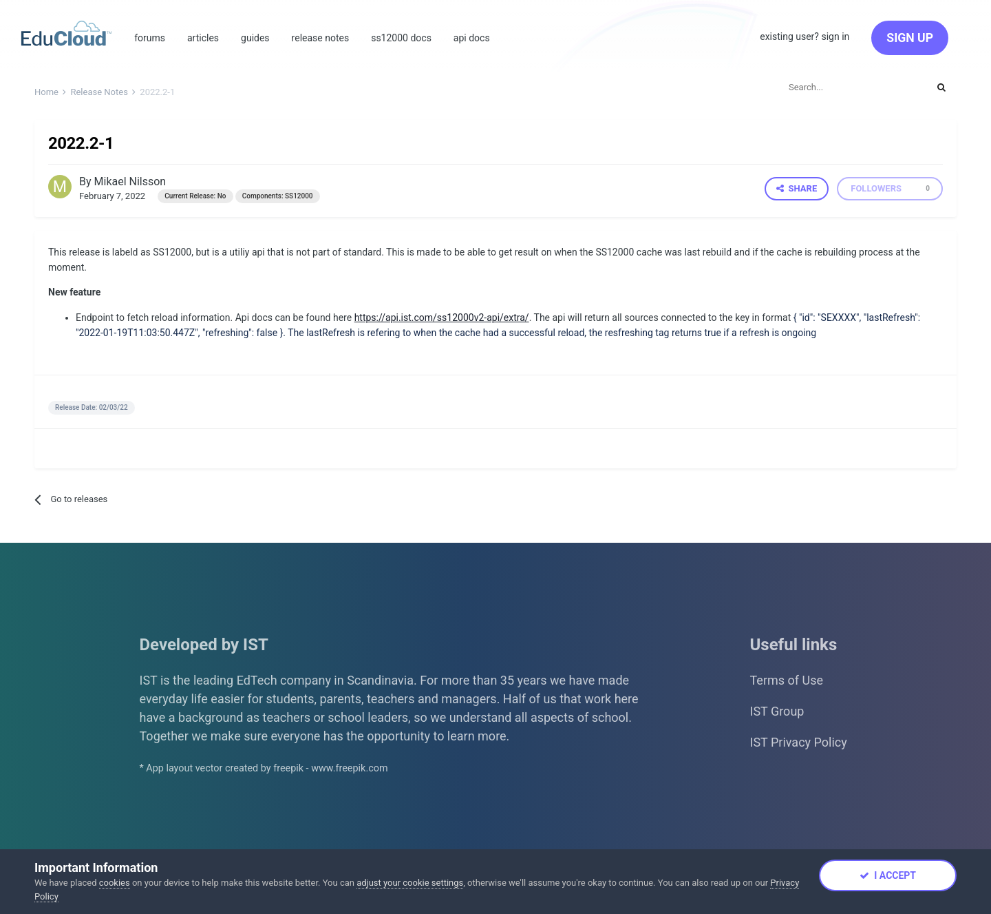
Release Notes (321, 37)
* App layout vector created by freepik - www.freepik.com (264, 768)
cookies (114, 882)
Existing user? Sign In (804, 36)
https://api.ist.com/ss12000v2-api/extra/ (441, 317)
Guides (255, 37)
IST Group (777, 711)
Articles (203, 37)
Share (796, 188)
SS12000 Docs (401, 37)
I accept (888, 875)
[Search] (852, 87)
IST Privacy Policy (798, 742)
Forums (149, 37)
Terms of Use (787, 680)
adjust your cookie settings (409, 882)
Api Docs (472, 37)
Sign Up (909, 38)
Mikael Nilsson (130, 181)
